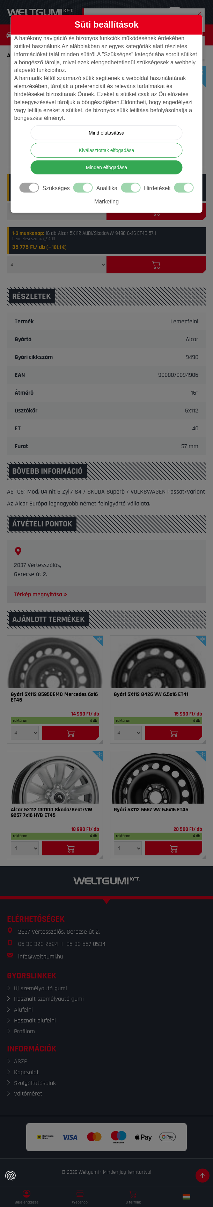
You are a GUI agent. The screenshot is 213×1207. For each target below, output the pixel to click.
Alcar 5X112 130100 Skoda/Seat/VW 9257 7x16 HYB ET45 (51, 812)
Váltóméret (28, 1094)
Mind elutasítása (106, 133)
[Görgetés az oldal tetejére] (203, 1176)
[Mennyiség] (56, 264)
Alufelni (23, 1010)
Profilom (24, 1031)
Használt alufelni (35, 1020)
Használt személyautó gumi (49, 999)
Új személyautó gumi (40, 988)
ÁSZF (20, 1061)
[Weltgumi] (40, 12)
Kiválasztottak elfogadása (106, 150)
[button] (200, 11)
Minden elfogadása (106, 167)
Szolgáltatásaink (35, 1083)
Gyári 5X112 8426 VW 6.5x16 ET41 (151, 694)
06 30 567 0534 (85, 944)
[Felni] (55, 662)
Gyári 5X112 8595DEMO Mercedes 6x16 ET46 (54, 697)
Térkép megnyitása (41, 594)
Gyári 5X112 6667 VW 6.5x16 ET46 (151, 810)
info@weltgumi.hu (40, 957)
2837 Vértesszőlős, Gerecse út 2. (59, 932)
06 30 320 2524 (38, 944)
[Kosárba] (156, 264)
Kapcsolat (26, 1072)
